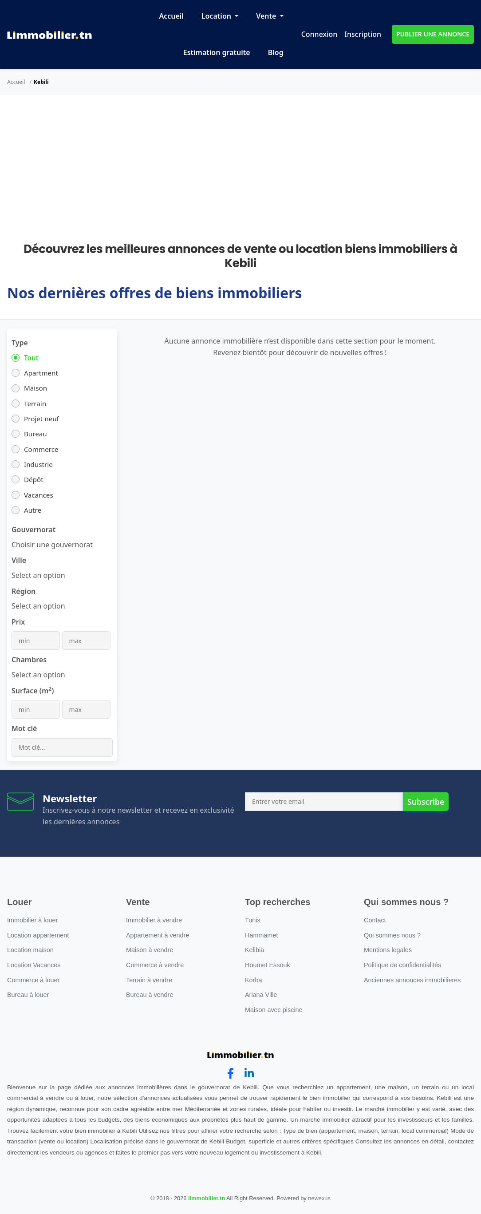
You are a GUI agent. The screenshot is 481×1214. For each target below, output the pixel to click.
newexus (319, 1198)
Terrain (35, 403)
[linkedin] (249, 1074)
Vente (267, 16)
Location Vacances (34, 965)
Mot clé (24, 728)
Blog (276, 52)
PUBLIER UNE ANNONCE (432, 34)
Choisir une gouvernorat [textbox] (52, 545)
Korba (253, 980)
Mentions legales (388, 949)
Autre (32, 510)
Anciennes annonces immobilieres (412, 980)
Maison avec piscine (274, 1009)
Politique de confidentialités (402, 965)
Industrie (38, 464)
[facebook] (230, 1074)
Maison (35, 388)
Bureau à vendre (149, 994)
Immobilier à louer (32, 920)
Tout (31, 357)
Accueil (171, 16)
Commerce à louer (33, 980)
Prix (18, 622)
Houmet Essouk (267, 965)
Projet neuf (41, 418)
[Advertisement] (240, 176)
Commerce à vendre (155, 965)
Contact (375, 920)
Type (20, 343)
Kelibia (254, 949)
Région (23, 591)
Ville (19, 560)
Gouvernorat (33, 529)
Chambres (29, 659)
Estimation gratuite (216, 52)
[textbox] (38, 575)
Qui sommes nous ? (392, 935)
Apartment (41, 372)
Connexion (319, 34)
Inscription (362, 34)
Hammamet (261, 935)
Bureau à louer (28, 994)
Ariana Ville (261, 994)
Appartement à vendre (157, 935)
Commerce (41, 449)
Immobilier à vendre (154, 920)
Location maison (30, 949)
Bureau (35, 433)
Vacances (38, 494)
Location (217, 16)
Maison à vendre (149, 949)
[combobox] (52, 545)
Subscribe (425, 801)
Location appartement (38, 935)
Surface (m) (33, 690)
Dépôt (33, 479)
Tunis (252, 920)
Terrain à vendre (149, 980)
